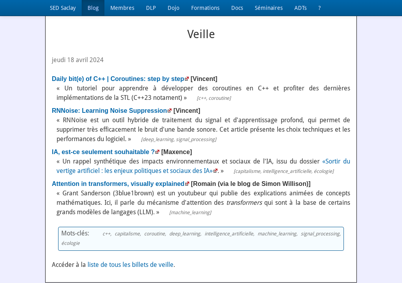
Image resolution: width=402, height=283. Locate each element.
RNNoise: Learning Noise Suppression (109, 110)
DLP (151, 8)
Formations (205, 8)
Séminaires (269, 8)
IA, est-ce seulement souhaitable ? (103, 152)
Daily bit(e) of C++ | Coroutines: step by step (118, 78)
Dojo (173, 8)
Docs (237, 8)
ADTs (300, 8)
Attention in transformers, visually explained (118, 183)
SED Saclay (63, 8)
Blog (93, 8)
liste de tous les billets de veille (131, 264)
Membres (122, 8)
